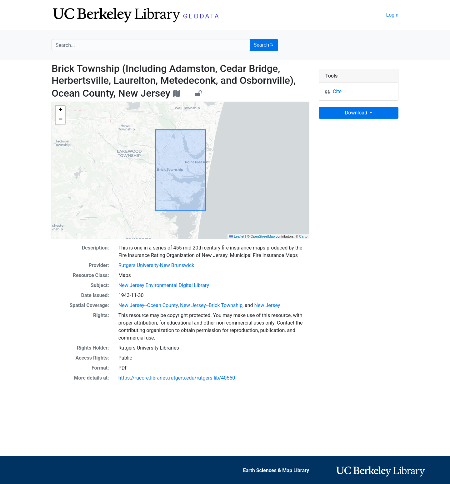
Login (392, 15)
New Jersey (267, 305)
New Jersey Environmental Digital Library (163, 285)
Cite (337, 91)
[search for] (151, 45)
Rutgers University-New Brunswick (156, 265)
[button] (60, 110)
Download (356, 113)
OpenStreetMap (263, 236)
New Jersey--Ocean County (148, 305)
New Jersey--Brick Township (211, 305)
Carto (303, 236)
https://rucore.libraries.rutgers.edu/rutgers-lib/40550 (176, 378)
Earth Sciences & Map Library (276, 470)
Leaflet (236, 236)
